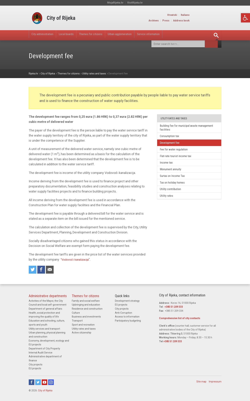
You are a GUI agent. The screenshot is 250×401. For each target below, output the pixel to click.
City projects (35, 364)
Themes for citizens (103, 35)
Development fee (171, 144)
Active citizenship (81, 333)
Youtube (44, 382)
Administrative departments (48, 296)
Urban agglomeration (138, 35)
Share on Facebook (42, 270)
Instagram (51, 382)
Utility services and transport (44, 328)
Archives (186, 20)
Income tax (167, 165)
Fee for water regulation (176, 151)
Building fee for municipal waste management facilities (181, 128)
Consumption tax (171, 137)
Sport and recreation (83, 325)
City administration (45, 35)
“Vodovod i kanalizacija (76, 259)
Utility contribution (172, 193)
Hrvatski (204, 15)
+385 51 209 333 (174, 307)
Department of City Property (44, 348)
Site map (201, 381)
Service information (173, 35)
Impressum (215, 381)
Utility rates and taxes (84, 328)
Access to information (127, 317)
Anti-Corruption (123, 313)
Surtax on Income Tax (174, 179)
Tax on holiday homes (174, 186)
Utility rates (168, 201)
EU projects (35, 368)
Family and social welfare (86, 301)
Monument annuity (172, 172)
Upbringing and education (86, 305)
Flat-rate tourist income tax (178, 158)
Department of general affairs (45, 309)
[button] (245, 17)
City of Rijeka (45, 390)
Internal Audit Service (40, 352)
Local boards (74, 35)
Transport (77, 321)
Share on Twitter (33, 270)
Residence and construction (87, 309)
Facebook (31, 382)
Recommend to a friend (51, 270)
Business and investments (86, 317)
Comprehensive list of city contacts (179, 318)
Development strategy (127, 301)
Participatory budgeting (128, 321)
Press (198, 20)
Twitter (38, 382)
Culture (76, 313)
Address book (213, 20)
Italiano (217, 15)
